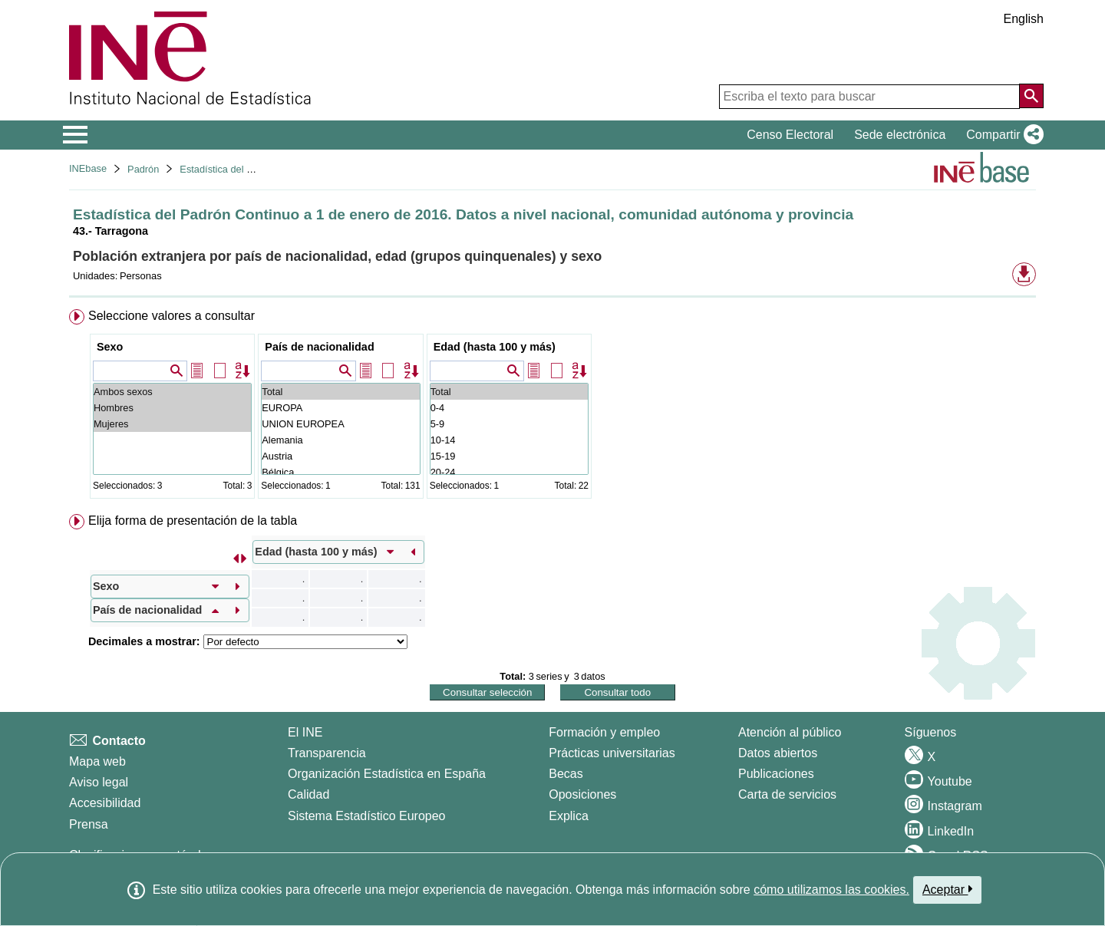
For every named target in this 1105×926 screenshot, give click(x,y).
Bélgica (340, 472)
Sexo (110, 347)
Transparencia (327, 753)
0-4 (509, 408)
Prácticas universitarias (612, 753)
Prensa (88, 824)
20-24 (509, 472)
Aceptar (947, 889)
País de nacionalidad (319, 347)
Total (340, 392)
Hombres (172, 408)
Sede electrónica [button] (899, 134)
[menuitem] (552, 407)
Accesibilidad (104, 802)
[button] (1002, 135)
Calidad (308, 794)
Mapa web (97, 761)
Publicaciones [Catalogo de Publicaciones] (776, 773)
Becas (565, 773)
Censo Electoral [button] (790, 134)
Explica (569, 815)
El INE (305, 732)
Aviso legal (98, 782)
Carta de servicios (787, 794)
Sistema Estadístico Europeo (366, 815)
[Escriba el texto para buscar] (869, 96)
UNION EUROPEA (340, 424)
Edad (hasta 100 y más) (495, 347)
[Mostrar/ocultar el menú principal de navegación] (75, 135)
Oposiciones (582, 794)
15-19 (509, 456)
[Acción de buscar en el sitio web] (1031, 96)
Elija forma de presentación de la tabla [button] (192, 520)
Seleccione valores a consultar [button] (171, 315)
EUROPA (340, 408)
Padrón (143, 169)
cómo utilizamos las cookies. (831, 889)
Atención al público (789, 732)
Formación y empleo (604, 732)
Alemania (340, 440)
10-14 (509, 440)
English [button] (1024, 18)
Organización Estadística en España (387, 773)
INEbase (88, 168)
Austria (340, 456)
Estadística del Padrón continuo (249, 169)
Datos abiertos (777, 753)
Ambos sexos (172, 392)
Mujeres (172, 424)
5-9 (509, 424)
